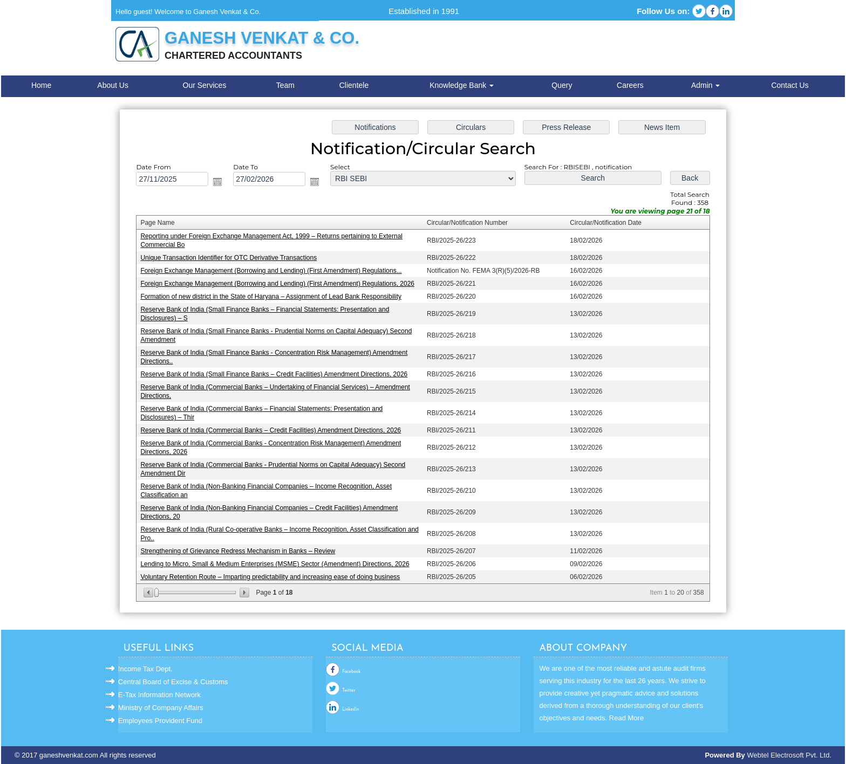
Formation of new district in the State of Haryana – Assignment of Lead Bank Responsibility (273, 297)
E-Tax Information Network (159, 695)
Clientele (354, 85)
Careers (630, 85)
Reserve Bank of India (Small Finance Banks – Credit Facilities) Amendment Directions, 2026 (276, 374)
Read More (626, 718)
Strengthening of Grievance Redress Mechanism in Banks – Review (241, 548)
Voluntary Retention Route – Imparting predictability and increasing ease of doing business (272, 574)
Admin (705, 85)
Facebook (351, 672)
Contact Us (789, 85)
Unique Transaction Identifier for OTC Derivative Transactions (231, 259)
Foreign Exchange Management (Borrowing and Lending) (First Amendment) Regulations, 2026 (279, 285)
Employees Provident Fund (160, 721)
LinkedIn (350, 709)
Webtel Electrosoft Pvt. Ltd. (789, 755)
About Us (112, 85)
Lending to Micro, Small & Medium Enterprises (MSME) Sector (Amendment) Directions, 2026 (277, 561)
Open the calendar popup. (221, 184)
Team (285, 85)
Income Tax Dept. (145, 669)
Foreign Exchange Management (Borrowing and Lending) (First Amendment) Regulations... (273, 272)
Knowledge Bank (461, 85)
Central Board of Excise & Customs (173, 682)
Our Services (205, 85)
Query (561, 85)
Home (41, 85)
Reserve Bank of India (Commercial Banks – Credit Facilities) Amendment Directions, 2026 (273, 429)
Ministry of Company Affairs (160, 708)
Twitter (348, 691)
